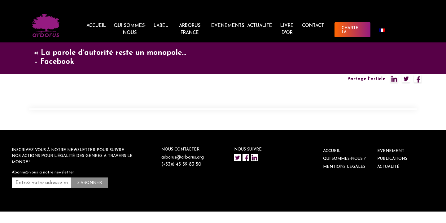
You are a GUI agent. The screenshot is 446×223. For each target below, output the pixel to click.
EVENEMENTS (227, 26)
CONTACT (313, 26)
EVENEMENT (390, 151)
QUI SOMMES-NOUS (130, 29)
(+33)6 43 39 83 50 (182, 164)
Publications (392, 159)
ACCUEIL (96, 26)
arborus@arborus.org (183, 157)
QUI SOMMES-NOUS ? (344, 159)
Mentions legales (344, 167)
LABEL (161, 26)
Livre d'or (287, 29)
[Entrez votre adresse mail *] (41, 182)
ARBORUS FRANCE (189, 29)
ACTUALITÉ (259, 26)
